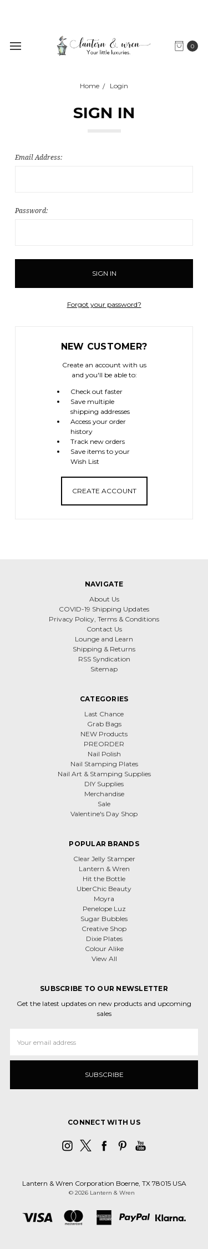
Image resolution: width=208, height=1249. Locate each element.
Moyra (104, 898)
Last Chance (104, 714)
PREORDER (104, 744)
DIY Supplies (104, 784)
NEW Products (104, 734)
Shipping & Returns (104, 649)
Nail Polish (104, 754)
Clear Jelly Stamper (104, 858)
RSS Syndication (104, 659)
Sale (104, 804)
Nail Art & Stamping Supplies (104, 774)
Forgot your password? (104, 304)
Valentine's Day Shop (104, 814)
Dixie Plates (104, 938)
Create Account (104, 491)
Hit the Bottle (104, 878)
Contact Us (104, 629)
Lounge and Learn (104, 639)
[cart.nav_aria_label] (189, 46)
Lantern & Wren (104, 868)
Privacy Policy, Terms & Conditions (104, 619)
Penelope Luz (104, 908)
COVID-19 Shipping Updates (104, 609)
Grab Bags (104, 724)
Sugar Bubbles (104, 918)
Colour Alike (104, 948)
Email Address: (38, 157)
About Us (104, 599)
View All (104, 958)
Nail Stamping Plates (104, 764)
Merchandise (104, 794)
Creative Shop (104, 928)
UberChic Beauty (104, 888)
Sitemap (104, 669)
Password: (31, 210)
